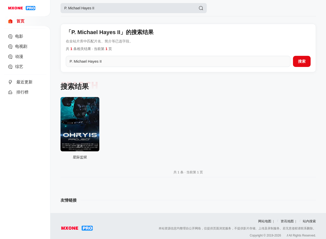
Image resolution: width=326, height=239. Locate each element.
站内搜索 (309, 221)
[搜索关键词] (178, 61)
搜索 (302, 61)
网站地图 (264, 221)
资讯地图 (287, 221)
